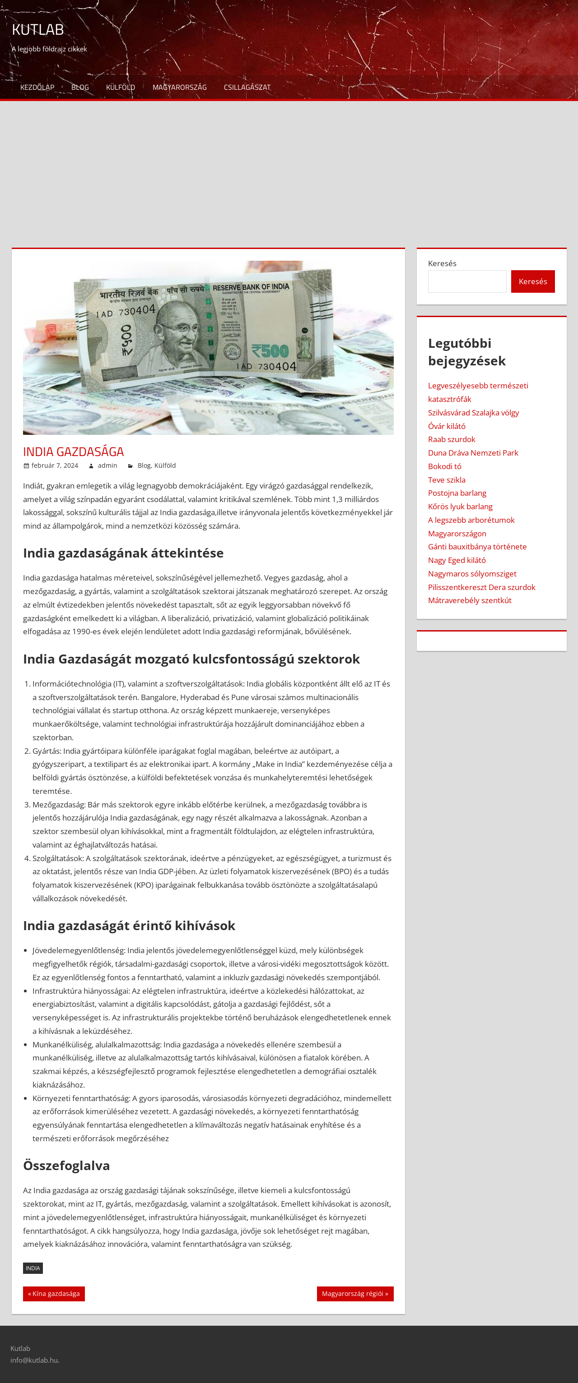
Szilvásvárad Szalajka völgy (473, 412)
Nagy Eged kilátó (457, 560)
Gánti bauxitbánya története (477, 546)
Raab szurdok (451, 439)
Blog (80, 87)
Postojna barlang (457, 493)
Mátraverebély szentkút (470, 600)
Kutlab (39, 28)
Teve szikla (447, 480)
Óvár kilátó (447, 426)
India (33, 1268)
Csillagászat (247, 87)
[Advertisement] (289, 169)
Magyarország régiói (352, 1294)
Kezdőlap (37, 87)
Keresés (442, 263)
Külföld (120, 87)
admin (107, 465)
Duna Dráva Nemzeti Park (473, 452)
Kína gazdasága (56, 1294)
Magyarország (180, 87)
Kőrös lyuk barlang (460, 506)
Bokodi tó (444, 466)
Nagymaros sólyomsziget (472, 573)
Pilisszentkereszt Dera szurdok (482, 587)
